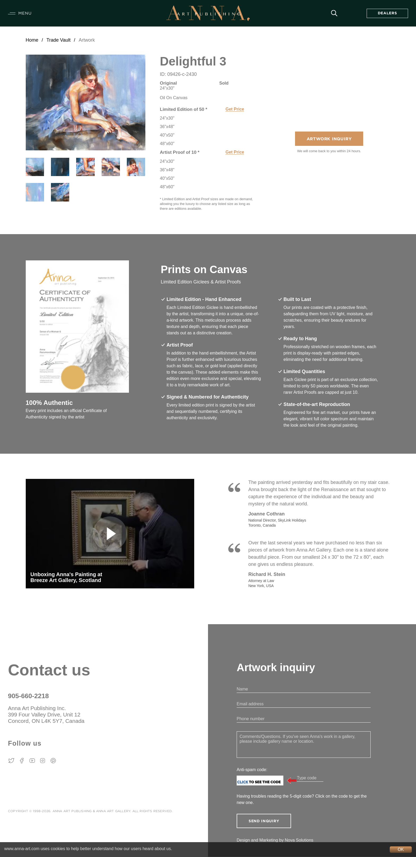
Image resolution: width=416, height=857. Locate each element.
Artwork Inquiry (329, 139)
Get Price (235, 109)
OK (401, 849)
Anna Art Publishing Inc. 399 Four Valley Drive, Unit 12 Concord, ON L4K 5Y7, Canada (47, 714)
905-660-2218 (28, 696)
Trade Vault (58, 40)
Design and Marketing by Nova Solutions (275, 840)
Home (32, 40)
